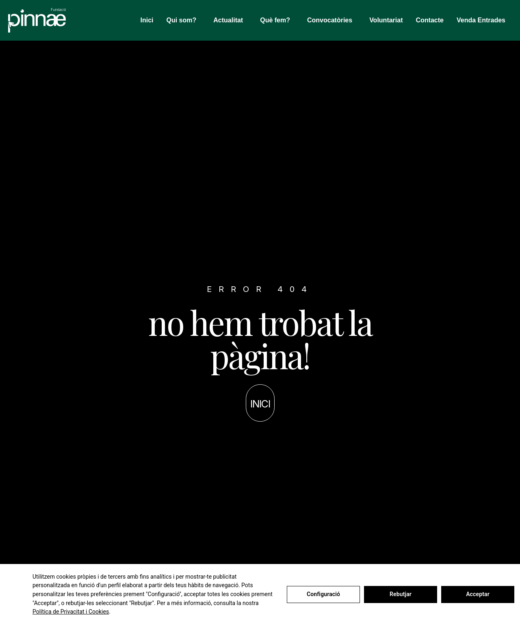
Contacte (430, 20)
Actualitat (230, 20)
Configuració (323, 594)
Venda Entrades (481, 20)
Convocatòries (331, 20)
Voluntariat (386, 20)
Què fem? (277, 20)
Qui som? (184, 20)
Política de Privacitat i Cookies (70, 611)
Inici (146, 20)
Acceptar (478, 594)
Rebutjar (401, 594)
